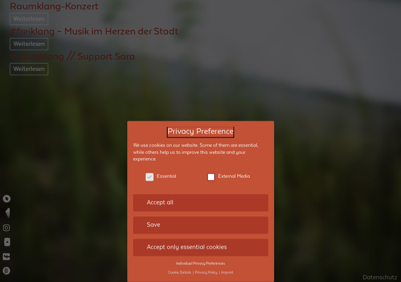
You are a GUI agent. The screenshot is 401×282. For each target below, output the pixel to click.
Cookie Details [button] (180, 267)
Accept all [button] (160, 197)
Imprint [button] (227, 267)
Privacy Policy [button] (206, 267)
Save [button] (153, 219)
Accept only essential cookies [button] (187, 242)
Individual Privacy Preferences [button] (200, 258)
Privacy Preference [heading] (200, 126)
